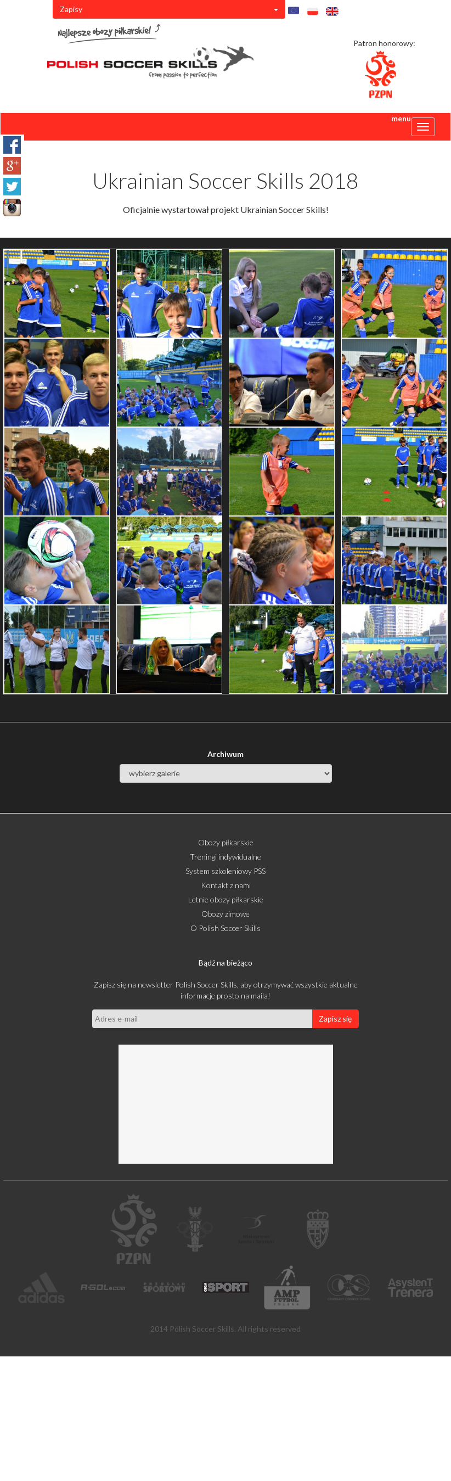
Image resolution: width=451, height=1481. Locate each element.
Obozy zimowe (225, 913)
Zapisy (169, 9)
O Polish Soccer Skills (225, 928)
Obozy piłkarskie (225, 842)
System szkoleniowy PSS (225, 871)
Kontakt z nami (226, 885)
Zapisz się (335, 1018)
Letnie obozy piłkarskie (225, 899)
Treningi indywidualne (225, 856)
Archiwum (225, 754)
